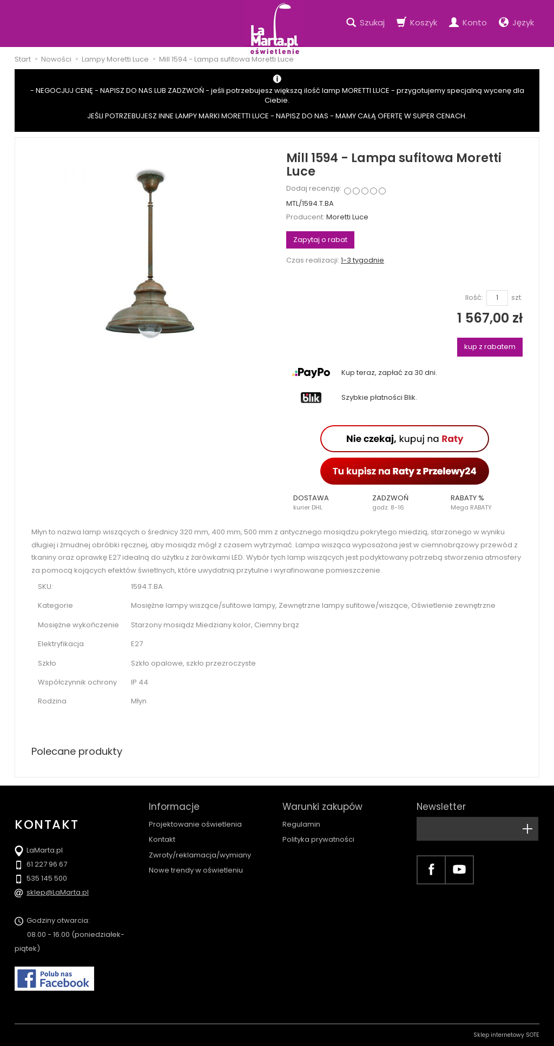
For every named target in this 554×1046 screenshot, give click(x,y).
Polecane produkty (76, 751)
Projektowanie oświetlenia (195, 824)
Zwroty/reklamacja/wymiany (200, 855)
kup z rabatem (490, 346)
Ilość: (474, 298)
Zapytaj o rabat (320, 239)
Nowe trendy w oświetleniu (196, 870)
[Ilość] (497, 298)
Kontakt (162, 839)
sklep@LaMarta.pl (58, 892)
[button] (325, 502)
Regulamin (301, 824)
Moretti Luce (347, 217)
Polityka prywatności (318, 839)
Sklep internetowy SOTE (506, 1035)
